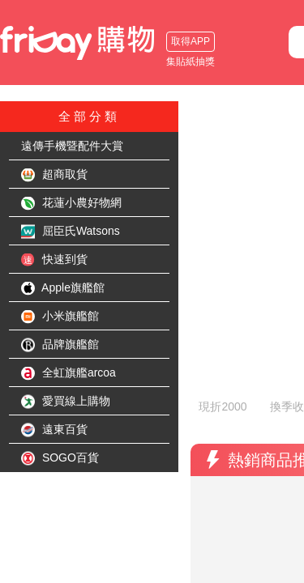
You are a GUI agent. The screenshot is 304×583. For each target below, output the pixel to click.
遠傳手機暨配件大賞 (72, 145)
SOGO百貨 (60, 458)
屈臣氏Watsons (70, 231)
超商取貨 (54, 175)
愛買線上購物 (65, 401)
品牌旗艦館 (60, 345)
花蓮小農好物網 (71, 203)
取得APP (190, 41)
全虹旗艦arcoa (68, 373)
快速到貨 (54, 260)
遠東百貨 (54, 430)
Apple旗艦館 (63, 288)
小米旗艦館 (60, 316)
